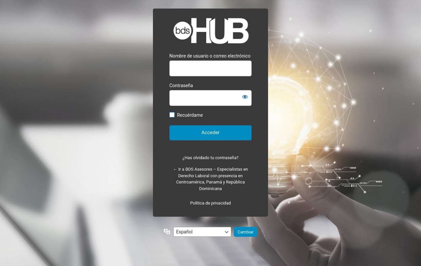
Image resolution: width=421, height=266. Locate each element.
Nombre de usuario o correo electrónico (210, 56)
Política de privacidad (210, 203)
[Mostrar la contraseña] (245, 96)
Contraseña (181, 85)
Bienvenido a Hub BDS (210, 31)
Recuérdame (190, 115)
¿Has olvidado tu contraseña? (210, 157)
